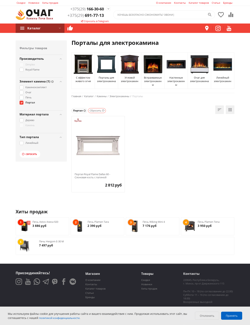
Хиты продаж (50, 3)
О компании (163, 3)
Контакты (180, 3)
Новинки (33, 3)
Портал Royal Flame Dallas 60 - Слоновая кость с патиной (92, 176)
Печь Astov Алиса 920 (45, 222)
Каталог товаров (199, 3)
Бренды (227, 3)
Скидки (21, 3)
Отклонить (207, 316)
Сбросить (29, 154)
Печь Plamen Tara (98, 222)
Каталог (34, 28)
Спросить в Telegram (95, 21)
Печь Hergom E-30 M (51, 241)
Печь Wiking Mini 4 (154, 222)
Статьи (216, 3)
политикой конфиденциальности (59, 318)
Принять (232, 316)
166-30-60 (85, 8)
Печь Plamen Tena (209, 222)
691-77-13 (85, 15)
